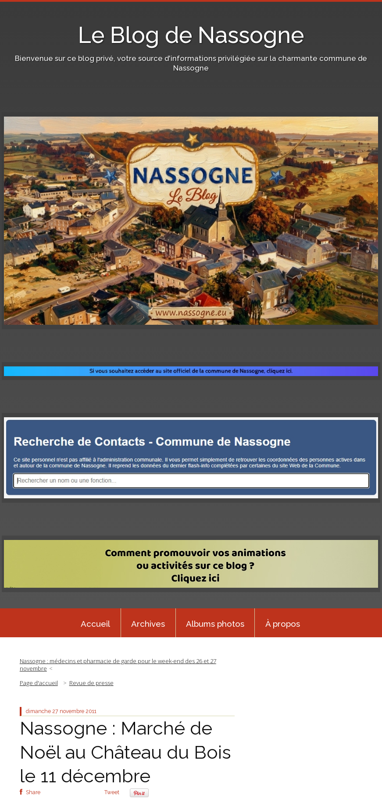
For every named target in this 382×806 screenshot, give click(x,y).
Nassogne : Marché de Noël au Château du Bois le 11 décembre (125, 752)
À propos (282, 623)
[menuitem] (96, 622)
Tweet (111, 792)
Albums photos (215, 623)
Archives (148, 623)
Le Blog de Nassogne (191, 35)
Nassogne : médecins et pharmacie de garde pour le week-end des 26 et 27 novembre (118, 664)
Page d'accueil (39, 683)
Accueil (95, 623)
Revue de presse (91, 683)
